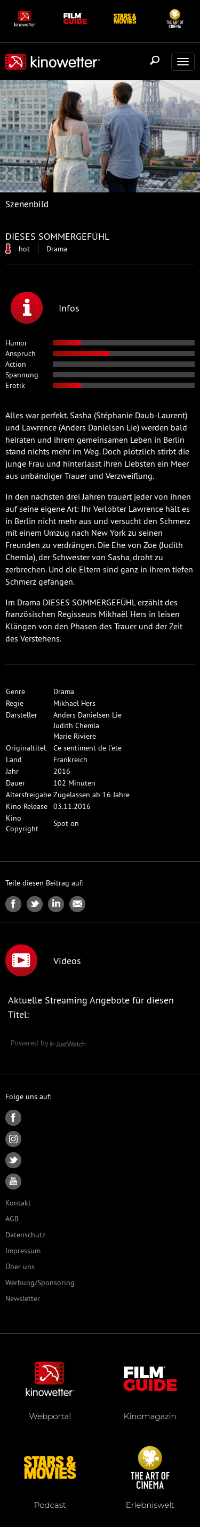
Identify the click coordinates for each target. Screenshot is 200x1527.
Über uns (20, 1266)
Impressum (23, 1250)
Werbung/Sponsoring (40, 1282)
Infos (45, 308)
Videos (43, 960)
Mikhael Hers (74, 703)
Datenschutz (25, 1234)
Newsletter (22, 1298)
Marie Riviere (74, 736)
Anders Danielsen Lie (87, 715)
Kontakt (18, 1203)
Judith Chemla (76, 725)
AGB (12, 1219)
